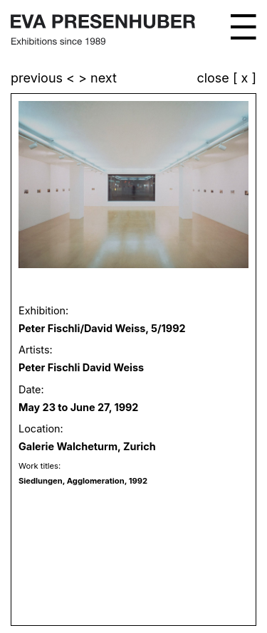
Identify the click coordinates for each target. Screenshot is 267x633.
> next (97, 77)
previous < (44, 77)
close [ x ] (226, 78)
